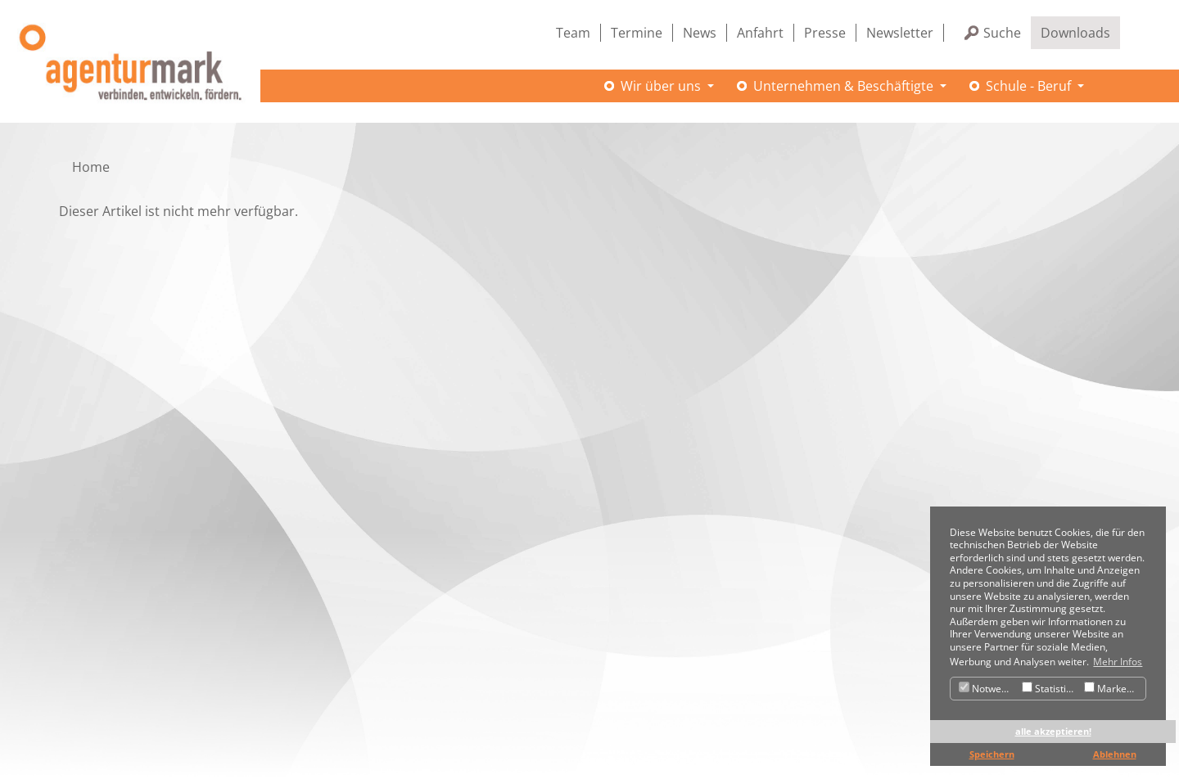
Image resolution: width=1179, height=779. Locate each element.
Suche (1002, 33)
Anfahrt (760, 33)
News (699, 33)
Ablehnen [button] (1114, 754)
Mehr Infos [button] (1117, 662)
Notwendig (988, 689)
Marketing (1114, 689)
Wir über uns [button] (662, 86)
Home (91, 167)
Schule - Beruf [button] (1030, 86)
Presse (825, 33)
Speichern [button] (991, 754)
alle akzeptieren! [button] (1053, 731)
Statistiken (1051, 689)
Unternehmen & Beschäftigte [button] (845, 86)
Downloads (1075, 33)
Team (573, 33)
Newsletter (899, 33)
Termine (636, 33)
